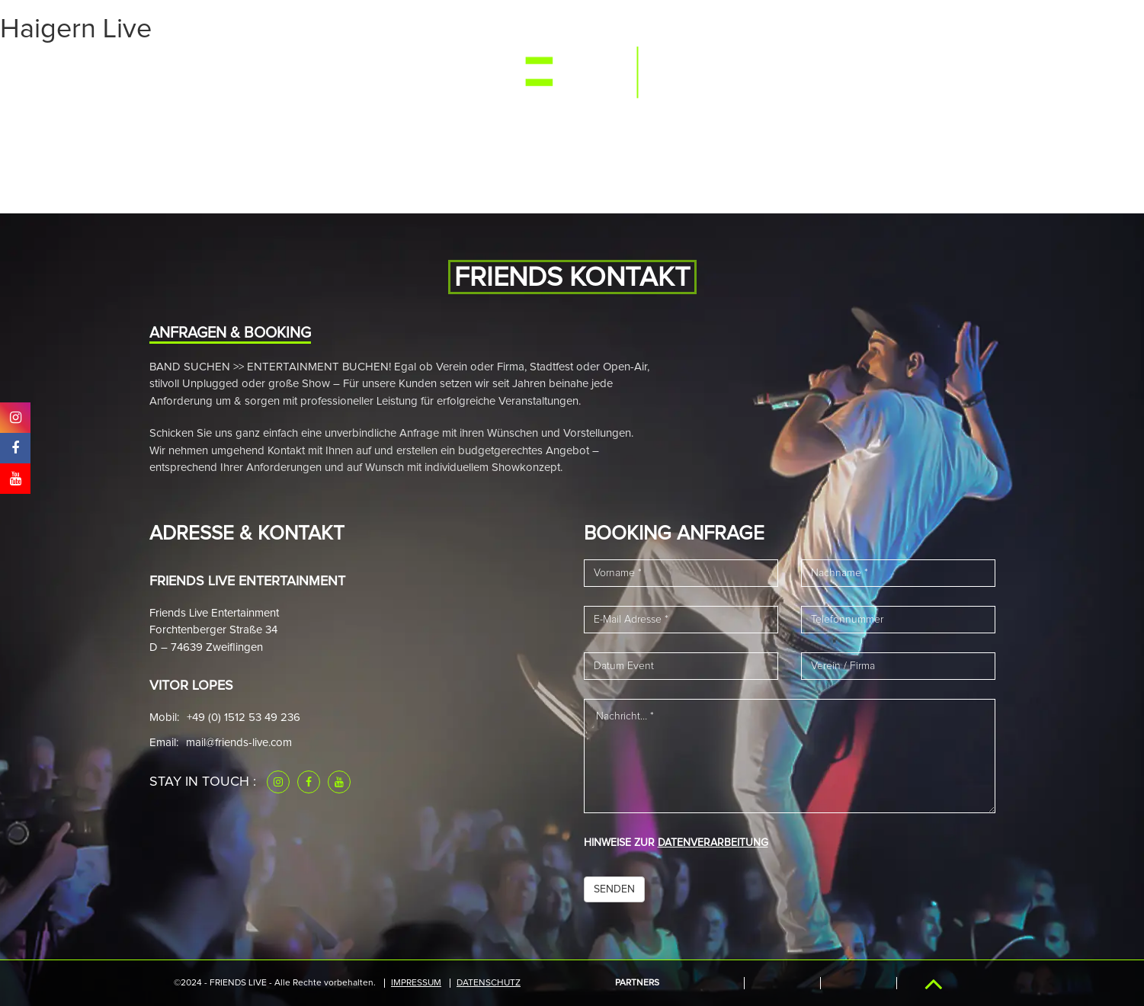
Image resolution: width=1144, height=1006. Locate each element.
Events (250, 71)
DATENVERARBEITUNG (713, 843)
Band (361, 71)
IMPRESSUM (416, 983)
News (412, 71)
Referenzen (760, 71)
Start (192, 71)
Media (308, 71)
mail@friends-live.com (239, 742)
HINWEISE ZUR (676, 843)
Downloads (852, 71)
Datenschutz (489, 983)
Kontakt (934, 71)
